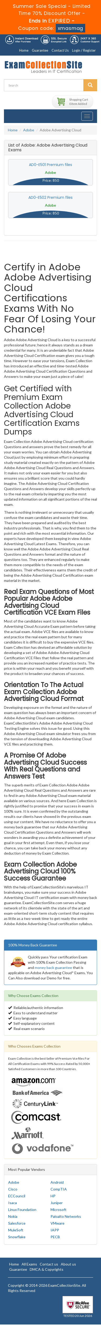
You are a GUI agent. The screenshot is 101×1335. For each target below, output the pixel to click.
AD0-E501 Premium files (50, 164)
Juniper (56, 1202)
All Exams (29, 1264)
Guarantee (40, 50)
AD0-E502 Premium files (50, 197)
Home (23, 50)
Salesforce (17, 1223)
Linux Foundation (22, 1209)
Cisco (12, 1189)
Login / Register (84, 50)
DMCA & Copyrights (46, 1269)
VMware (57, 1223)
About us (68, 1264)
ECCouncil (16, 1196)
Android (57, 1182)
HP (52, 1196)
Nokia (12, 1216)
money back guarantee (53, 967)
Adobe (28, 130)
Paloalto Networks (65, 1216)
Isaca (12, 1202)
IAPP (54, 1230)
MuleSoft (15, 1230)
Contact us (49, 1264)
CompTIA (58, 1189)
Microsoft (58, 1209)
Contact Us (60, 50)
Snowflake (17, 1237)
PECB (55, 1237)
